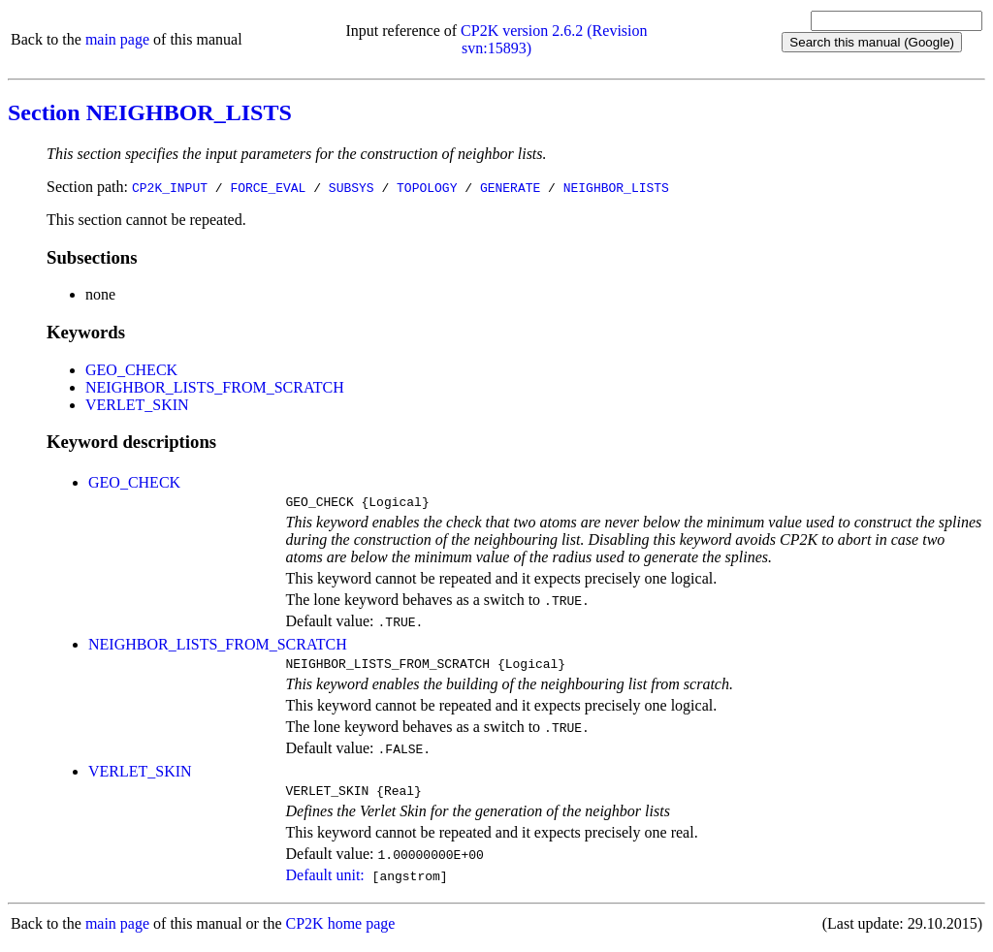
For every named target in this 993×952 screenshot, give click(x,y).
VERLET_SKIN (137, 405)
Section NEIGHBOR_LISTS (150, 112)
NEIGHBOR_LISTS (616, 187)
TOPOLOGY (427, 187)
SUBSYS (351, 187)
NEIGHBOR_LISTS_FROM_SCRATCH (214, 387)
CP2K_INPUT (170, 187)
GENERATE (510, 187)
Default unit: (324, 883)
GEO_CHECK (131, 370)
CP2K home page (341, 932)
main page (117, 39)
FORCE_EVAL (267, 187)
